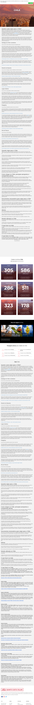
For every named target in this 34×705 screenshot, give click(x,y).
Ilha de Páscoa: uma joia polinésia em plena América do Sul (10, 138)
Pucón (15, 92)
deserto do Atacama (16, 33)
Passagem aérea (28, 703)
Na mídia (10, 703)
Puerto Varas (12, 92)
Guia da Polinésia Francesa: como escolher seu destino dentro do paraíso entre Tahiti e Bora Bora (15, 148)
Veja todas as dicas (5, 339)
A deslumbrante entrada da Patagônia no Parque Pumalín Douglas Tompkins (12, 128)
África (18, 703)
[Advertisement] (17, 248)
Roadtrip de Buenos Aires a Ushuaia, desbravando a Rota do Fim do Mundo (12, 113)
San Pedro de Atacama (25, 72)
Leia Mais (17, 240)
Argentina (28, 115)
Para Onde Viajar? (3, 703)
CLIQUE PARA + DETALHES (8, 277)
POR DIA (9, 273)
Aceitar (30, 3)
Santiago (16, 32)
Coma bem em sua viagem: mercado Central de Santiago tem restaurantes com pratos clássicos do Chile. (15, 400)
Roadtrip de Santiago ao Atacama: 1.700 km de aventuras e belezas (11, 76)
